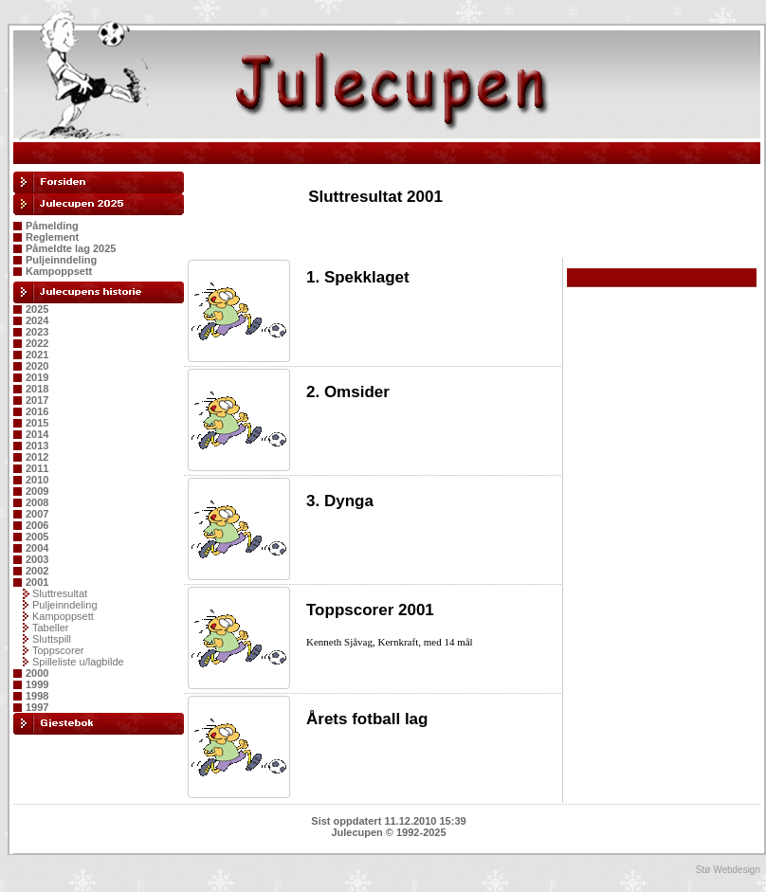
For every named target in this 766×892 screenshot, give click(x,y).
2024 (37, 320)
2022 (37, 343)
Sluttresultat (59, 593)
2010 (37, 479)
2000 (37, 673)
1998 (37, 695)
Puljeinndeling (61, 259)
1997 (37, 707)
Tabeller (50, 627)
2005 (37, 536)
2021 (37, 354)
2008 (37, 502)
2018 (37, 388)
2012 (37, 457)
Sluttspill (51, 639)
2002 (37, 570)
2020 (37, 366)
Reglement (52, 237)
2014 (37, 434)
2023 (37, 331)
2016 (37, 411)
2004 (37, 548)
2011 (37, 468)
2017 (37, 400)
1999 (37, 684)
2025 (37, 309)
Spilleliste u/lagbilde (78, 661)
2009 (37, 491)
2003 (37, 559)
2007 (37, 513)
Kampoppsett (59, 271)
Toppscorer (57, 650)
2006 (37, 525)
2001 (37, 582)
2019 (37, 377)
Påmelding (52, 225)
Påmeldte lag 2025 (71, 248)
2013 (37, 445)
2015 (37, 422)
